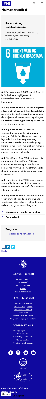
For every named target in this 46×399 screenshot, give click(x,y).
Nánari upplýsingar (9, 392)
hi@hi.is (29, 306)
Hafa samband (19, 306)
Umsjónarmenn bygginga (23, 343)
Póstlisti (23, 288)
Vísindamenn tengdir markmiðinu (20, 212)
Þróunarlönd (10, 217)
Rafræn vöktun (23, 313)
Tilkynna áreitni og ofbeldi (23, 316)
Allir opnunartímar (23, 340)
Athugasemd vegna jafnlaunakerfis (23, 319)
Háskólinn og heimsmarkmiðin (21, 234)
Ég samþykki (18, 396)
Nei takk (6, 394)
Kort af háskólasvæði (23, 292)
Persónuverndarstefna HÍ (23, 309)
